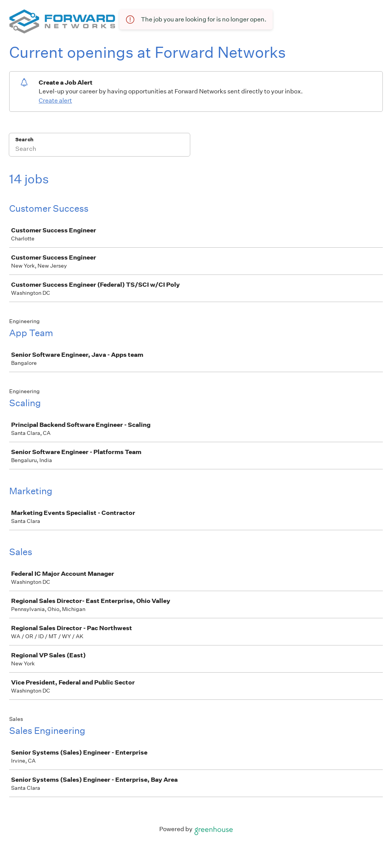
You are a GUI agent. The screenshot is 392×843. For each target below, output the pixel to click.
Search (24, 139)
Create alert (55, 100)
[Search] (99, 149)
